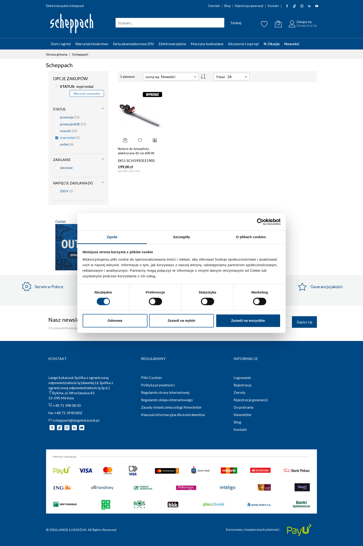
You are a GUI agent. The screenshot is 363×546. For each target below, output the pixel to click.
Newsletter (243, 414)
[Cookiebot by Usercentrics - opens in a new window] (260, 221)
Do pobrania (243, 407)
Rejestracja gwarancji (249, 6)
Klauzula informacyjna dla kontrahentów (173, 414)
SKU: (122, 160)
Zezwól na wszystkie (248, 321)
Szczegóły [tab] (181, 237)
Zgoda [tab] (112, 237)
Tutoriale (213, 6)
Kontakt (273, 6)
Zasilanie (62, 160)
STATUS (59, 109)
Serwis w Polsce (49, 286)
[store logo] (71, 24)
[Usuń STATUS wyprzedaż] (56, 86)
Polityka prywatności (158, 385)
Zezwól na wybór (181, 321)
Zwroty (239, 392)
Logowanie (242, 377)
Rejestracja (242, 385)
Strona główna (57, 54)
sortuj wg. (152, 77)
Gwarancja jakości (326, 286)
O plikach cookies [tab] (251, 237)
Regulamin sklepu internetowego (167, 400)
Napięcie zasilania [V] (73, 183)
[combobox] (170, 23)
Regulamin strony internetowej (165, 392)
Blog (227, 6)
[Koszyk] (278, 24)
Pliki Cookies (151, 377)
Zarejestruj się (306, 25)
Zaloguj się (304, 22)
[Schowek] (264, 24)
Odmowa (115, 321)
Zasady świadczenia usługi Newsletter (171, 407)
